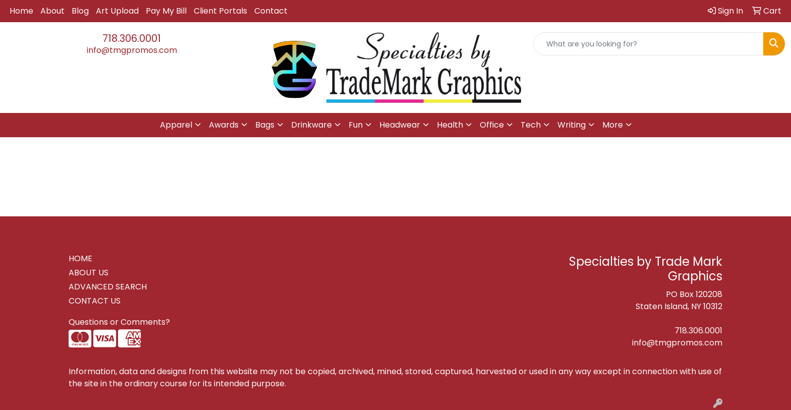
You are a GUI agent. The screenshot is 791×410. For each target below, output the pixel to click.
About (52, 11)
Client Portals (220, 11)
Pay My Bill (166, 11)
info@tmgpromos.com (132, 50)
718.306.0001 (131, 38)
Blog (80, 11)
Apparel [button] (176, 125)
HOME (80, 258)
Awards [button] (224, 125)
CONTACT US (95, 301)
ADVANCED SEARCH (108, 286)
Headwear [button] (399, 125)
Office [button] (492, 125)
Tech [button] (531, 125)
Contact (271, 11)
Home (21, 11)
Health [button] (450, 125)
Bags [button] (264, 125)
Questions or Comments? (119, 322)
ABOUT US (88, 272)
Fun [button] (356, 125)
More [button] (612, 125)
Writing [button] (571, 125)
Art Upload (117, 11)
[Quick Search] (648, 43)
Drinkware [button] (311, 125)
